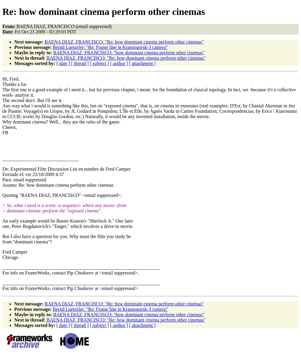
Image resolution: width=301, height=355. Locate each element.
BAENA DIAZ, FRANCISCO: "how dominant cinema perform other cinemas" (129, 52)
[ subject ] (99, 63)
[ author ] (119, 63)
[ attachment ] (142, 63)
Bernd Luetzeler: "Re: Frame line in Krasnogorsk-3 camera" (110, 47)
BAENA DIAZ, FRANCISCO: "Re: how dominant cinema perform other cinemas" (124, 41)
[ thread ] (80, 63)
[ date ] (63, 63)
